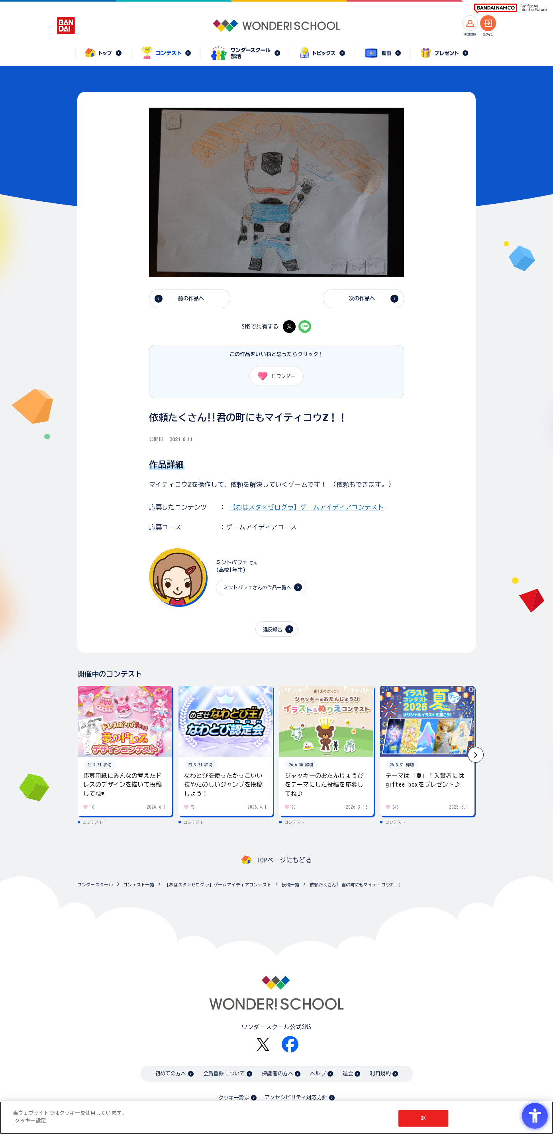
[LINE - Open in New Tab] (304, 326)
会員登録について (224, 1073)
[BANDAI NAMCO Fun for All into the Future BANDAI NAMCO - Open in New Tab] (510, 9)
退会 (348, 1073)
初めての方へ (170, 1073)
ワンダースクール (95, 884)
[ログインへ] (488, 23)
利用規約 (380, 1073)
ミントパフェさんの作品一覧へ (257, 587)
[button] (476, 755)
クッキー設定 (233, 1098)
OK (423, 1118)
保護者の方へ (277, 1073)
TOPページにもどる (284, 860)
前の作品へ (191, 298)
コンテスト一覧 (138, 884)
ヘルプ (318, 1073)
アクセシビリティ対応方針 (296, 1097)
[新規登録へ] (470, 23)
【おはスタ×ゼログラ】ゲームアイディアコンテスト (306, 507)
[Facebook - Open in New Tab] (290, 1044)
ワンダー (273, 376)
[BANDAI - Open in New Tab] (66, 25)
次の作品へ (362, 298)
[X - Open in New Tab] (289, 326)
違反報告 (272, 629)
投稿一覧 (291, 884)
